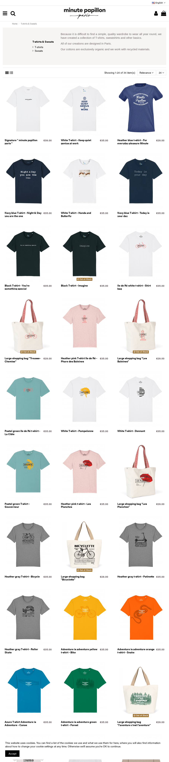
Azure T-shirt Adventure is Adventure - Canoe (20, 723)
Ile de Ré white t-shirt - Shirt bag (134, 287)
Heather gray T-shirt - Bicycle (22, 576)
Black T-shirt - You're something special (17, 287)
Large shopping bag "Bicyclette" (72, 578)
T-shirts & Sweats (43, 41)
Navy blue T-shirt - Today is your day (133, 214)
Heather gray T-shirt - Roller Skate (21, 650)
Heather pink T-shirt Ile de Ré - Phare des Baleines (79, 359)
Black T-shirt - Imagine (74, 285)
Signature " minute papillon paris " (21, 141)
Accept (12, 753)
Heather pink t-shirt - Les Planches (76, 505)
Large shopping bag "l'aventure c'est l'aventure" (134, 723)
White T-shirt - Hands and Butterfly (76, 214)
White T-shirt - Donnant (131, 431)
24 (161, 72)
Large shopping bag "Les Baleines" (132, 359)
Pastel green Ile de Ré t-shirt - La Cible (22, 432)
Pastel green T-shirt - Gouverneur (17, 505)
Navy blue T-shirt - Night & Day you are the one (23, 214)
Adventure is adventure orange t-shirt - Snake (136, 650)
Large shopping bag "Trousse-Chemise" (22, 359)
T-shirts (39, 47)
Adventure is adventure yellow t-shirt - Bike (79, 650)
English (159, 2)
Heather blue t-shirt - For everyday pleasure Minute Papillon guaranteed (132, 143)
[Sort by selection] (146, 72)
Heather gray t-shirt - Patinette (135, 576)
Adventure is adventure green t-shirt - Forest (79, 723)
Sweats (39, 50)
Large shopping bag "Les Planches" (132, 505)
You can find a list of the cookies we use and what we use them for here (77, 743)
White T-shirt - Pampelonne (77, 431)
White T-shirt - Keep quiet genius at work (76, 141)
